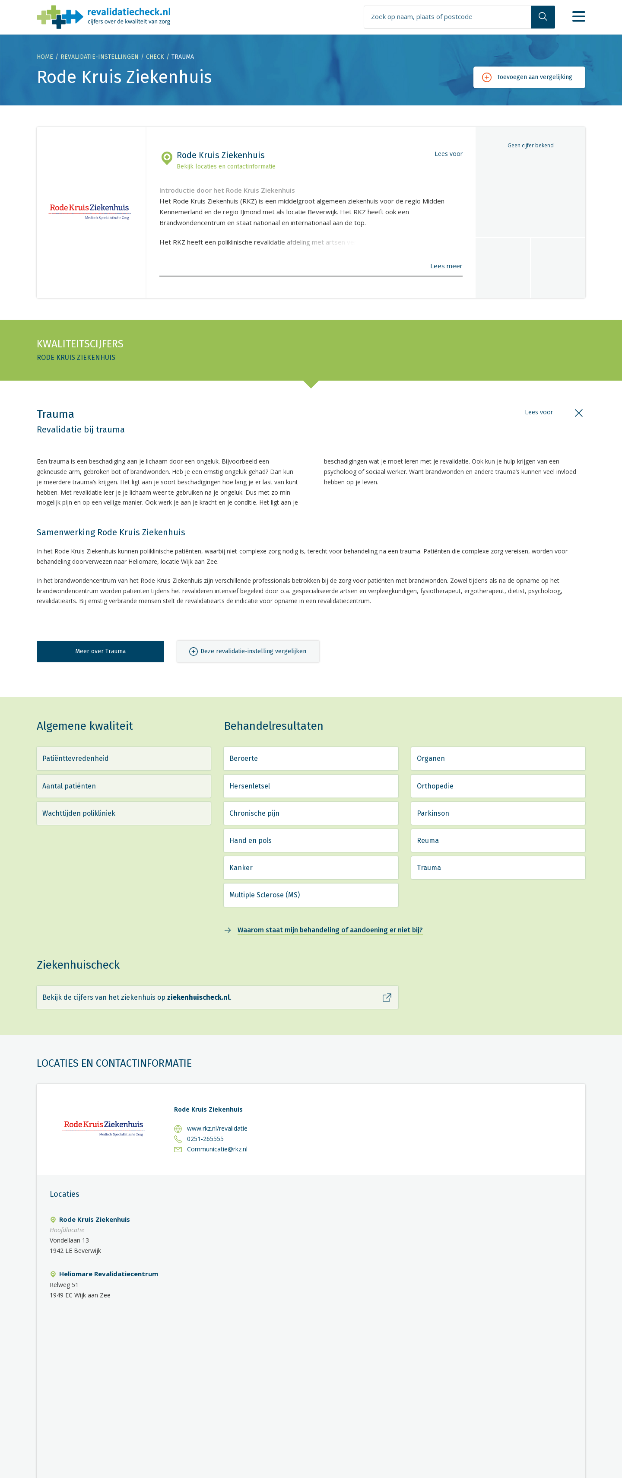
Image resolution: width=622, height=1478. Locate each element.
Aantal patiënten (69, 786)
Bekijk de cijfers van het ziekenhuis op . (137, 997)
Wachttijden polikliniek (78, 813)
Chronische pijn (254, 813)
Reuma (428, 840)
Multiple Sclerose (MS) (264, 895)
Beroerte (243, 758)
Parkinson (433, 813)
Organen (431, 758)
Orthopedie (435, 786)
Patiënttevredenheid (75, 758)
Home (45, 56)
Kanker (241, 868)
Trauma (429, 868)
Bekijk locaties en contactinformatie (226, 166)
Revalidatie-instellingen (99, 56)
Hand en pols (250, 840)
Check (155, 56)
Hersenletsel (249, 786)
